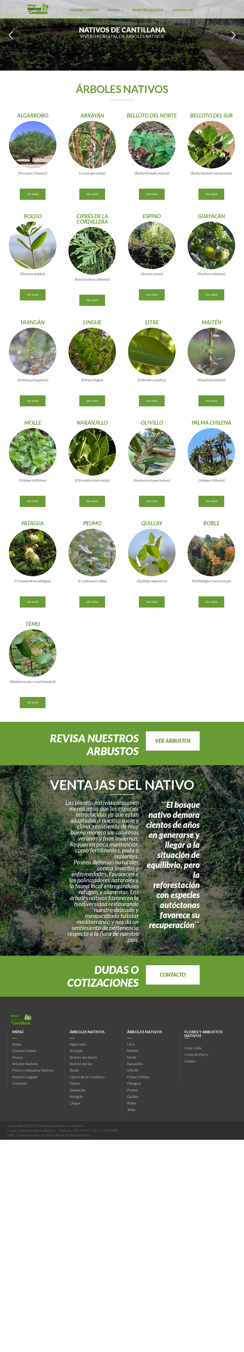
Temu (131, 1109)
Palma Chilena (138, 1077)
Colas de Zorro (196, 1054)
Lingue (75, 1103)
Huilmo (190, 1061)
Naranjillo (135, 1064)
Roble (131, 1103)
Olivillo (133, 1070)
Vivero (115, 10)
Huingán (76, 1096)
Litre (131, 1044)
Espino (75, 1083)
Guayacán (77, 1090)
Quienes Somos (84, 10)
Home (16, 1044)
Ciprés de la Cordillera (87, 1077)
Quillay (132, 1096)
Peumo (132, 1090)
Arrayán (76, 1050)
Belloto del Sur (81, 1064)
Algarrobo (78, 1044)
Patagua (134, 1083)
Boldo (74, 1070)
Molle (131, 1057)
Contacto (183, 10)
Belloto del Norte (83, 1057)
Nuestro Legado (147, 10)
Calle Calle (192, 1048)
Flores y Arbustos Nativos (33, 1070)
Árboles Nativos (25, 1064)
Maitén (132, 1050)
